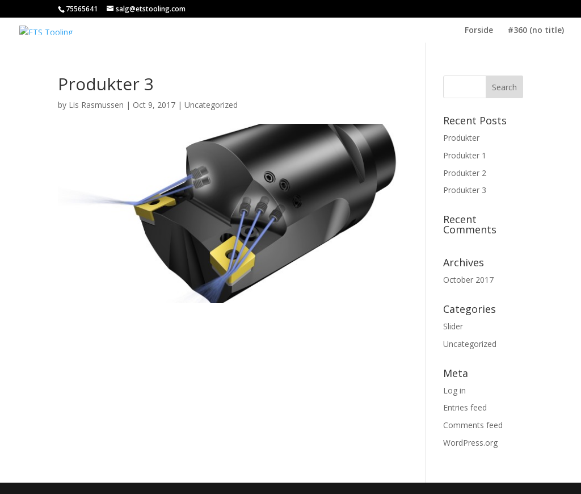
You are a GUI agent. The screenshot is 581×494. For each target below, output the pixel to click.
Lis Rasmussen (96, 104)
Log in (454, 390)
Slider (453, 326)
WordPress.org (470, 442)
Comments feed (473, 425)
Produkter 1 (464, 155)
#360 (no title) (536, 30)
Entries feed (465, 407)
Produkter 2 (464, 173)
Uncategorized (211, 104)
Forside (479, 30)
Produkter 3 (464, 190)
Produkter (461, 137)
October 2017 (468, 279)
